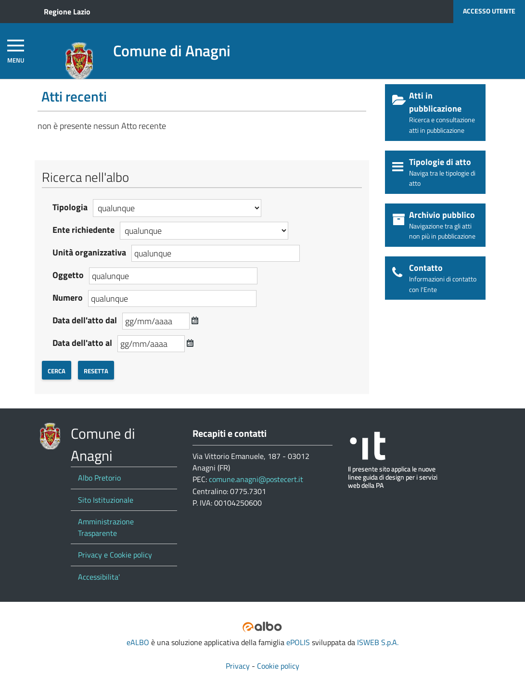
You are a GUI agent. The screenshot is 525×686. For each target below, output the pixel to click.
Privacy (238, 666)
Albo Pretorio (99, 477)
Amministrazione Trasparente (106, 527)
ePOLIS (298, 642)
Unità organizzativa (89, 252)
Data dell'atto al (82, 342)
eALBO (138, 642)
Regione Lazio (67, 11)
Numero (67, 297)
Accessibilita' (99, 577)
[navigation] (15, 51)
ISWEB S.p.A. (377, 642)
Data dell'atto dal (84, 320)
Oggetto (68, 274)
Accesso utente (489, 11)
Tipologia (70, 207)
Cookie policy (278, 666)
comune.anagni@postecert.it (256, 479)
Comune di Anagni (171, 50)
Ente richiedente (83, 229)
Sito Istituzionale (105, 500)
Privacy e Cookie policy (115, 554)
